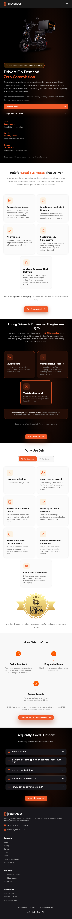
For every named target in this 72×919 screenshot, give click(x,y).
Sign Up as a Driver (36, 114)
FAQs (6, 852)
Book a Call (36, 309)
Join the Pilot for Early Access (36, 717)
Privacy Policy (9, 863)
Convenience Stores (12, 874)
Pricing (6, 845)
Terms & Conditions (11, 859)
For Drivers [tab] (45, 459)
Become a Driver (10, 897)
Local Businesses (10, 878)
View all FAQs (36, 798)
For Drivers (8, 881)
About (6, 856)
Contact (7, 849)
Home (6, 842)
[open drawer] (67, 4)
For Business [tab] (27, 459)
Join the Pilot (36, 106)
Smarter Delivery (10, 900)
